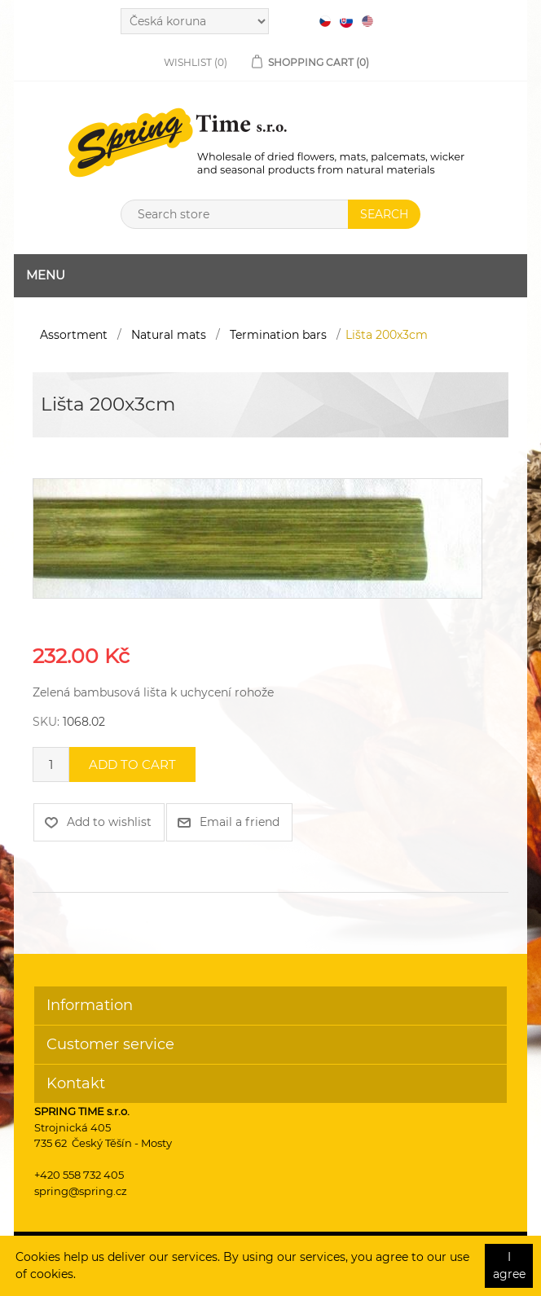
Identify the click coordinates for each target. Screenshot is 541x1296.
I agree (509, 1265)
